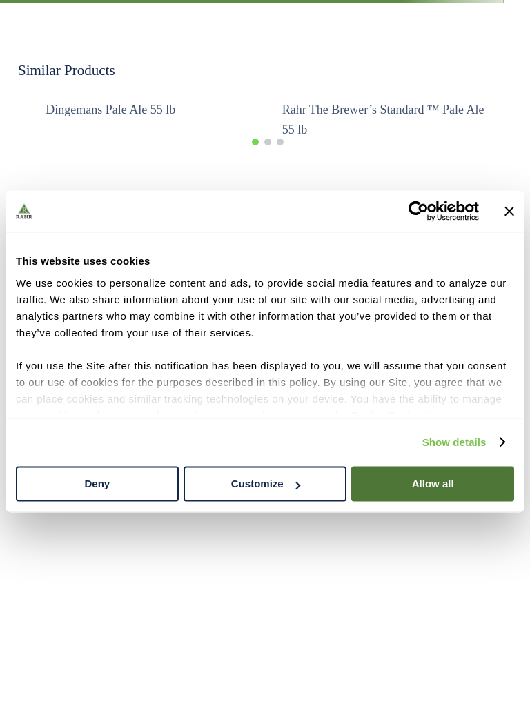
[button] (255, 142)
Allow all (433, 483)
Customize (265, 483)
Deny (97, 483)
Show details (454, 442)
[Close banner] (509, 211)
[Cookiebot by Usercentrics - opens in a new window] (418, 211)
